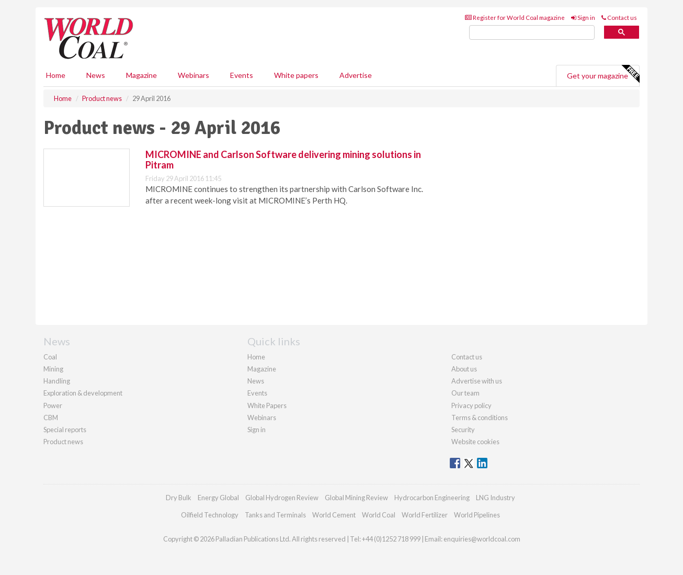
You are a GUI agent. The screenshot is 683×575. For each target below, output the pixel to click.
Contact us (619, 17)
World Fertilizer (425, 515)
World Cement (334, 515)
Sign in (583, 17)
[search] (532, 32)
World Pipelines (477, 515)
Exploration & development (82, 393)
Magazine (141, 75)
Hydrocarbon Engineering (432, 497)
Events (241, 75)
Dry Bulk (178, 497)
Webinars (193, 75)
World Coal (378, 515)
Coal (50, 357)
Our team (465, 393)
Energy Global (218, 497)
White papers (296, 75)
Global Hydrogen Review (281, 497)
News (255, 381)
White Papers (267, 405)
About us (464, 369)
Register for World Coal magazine (515, 17)
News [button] (95, 75)
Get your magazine (603, 74)
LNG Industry (495, 497)
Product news (63, 441)
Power (52, 405)
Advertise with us (476, 381)
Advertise (355, 75)
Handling (56, 381)
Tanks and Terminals (275, 515)
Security (463, 429)
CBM (50, 417)
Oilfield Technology (209, 515)
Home (55, 75)
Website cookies (475, 441)
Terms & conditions (479, 417)
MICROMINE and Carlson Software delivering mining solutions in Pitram (283, 160)
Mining (53, 369)
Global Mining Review (356, 497)
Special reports (64, 429)
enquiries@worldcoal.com (481, 539)
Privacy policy (471, 405)
